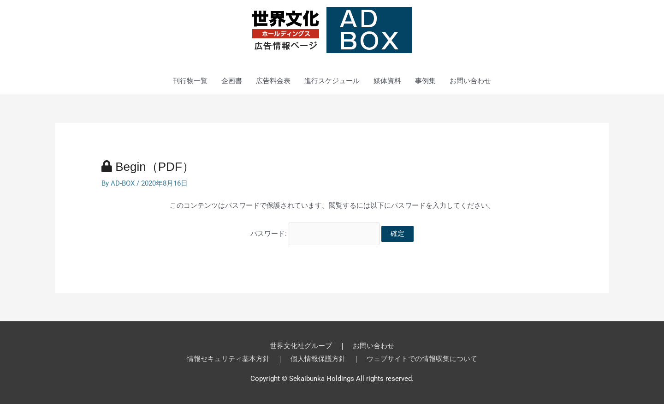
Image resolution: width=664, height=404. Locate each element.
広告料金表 (273, 81)
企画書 (231, 81)
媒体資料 (387, 81)
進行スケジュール (332, 81)
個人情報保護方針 (318, 359)
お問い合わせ (470, 81)
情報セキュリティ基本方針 (228, 359)
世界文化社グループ (301, 346)
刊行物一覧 (190, 81)
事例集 (425, 81)
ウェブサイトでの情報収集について (422, 359)
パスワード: (315, 233)
